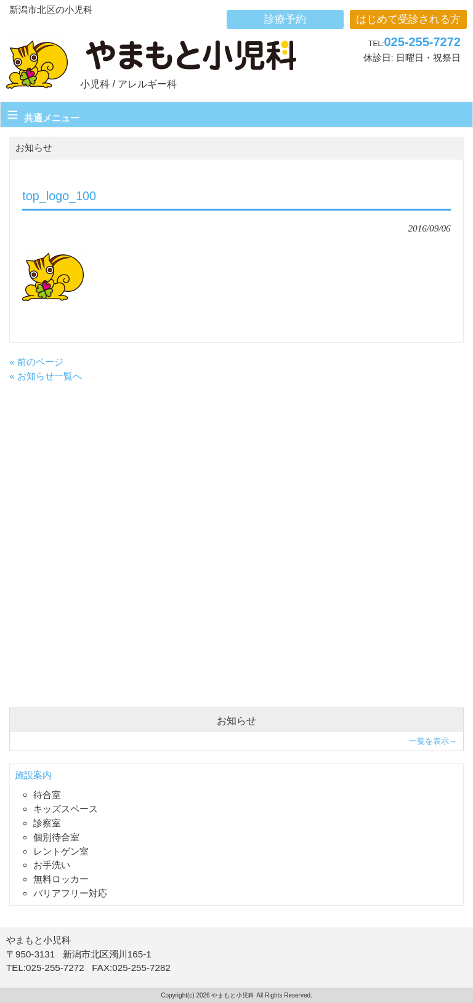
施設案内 (33, 775)
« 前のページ (36, 361)
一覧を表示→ (433, 741)
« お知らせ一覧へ (45, 376)
